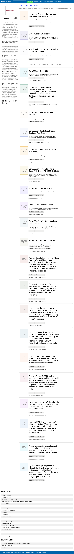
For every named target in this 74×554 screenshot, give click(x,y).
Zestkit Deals (4, 531)
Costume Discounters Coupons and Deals (37, 80)
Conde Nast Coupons (6, 529)
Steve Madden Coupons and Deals (36, 214)
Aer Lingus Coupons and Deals (35, 483)
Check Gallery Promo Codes (8, 508)
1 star (5, 22)
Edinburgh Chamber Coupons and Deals (37, 439)
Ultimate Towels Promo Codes (8, 525)
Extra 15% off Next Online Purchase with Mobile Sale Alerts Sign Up (16, 543)
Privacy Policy (24, 552)
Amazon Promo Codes (6, 516)
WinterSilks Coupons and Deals (35, 197)
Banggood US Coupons (7, 503)
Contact (19, 552)
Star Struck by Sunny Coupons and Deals (37, 349)
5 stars (15, 22)
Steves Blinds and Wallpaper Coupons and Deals (39, 142)
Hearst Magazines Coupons (7, 521)
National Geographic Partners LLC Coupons (11, 527)
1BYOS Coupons (5, 518)
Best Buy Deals (5, 514)
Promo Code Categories (48, 1)
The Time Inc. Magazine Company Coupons (11, 536)
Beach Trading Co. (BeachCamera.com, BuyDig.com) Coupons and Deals (43, 105)
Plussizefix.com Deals (6, 497)
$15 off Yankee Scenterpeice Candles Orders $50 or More (14, 547)
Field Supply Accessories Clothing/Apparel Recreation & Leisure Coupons (17, 501)
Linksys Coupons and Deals (34, 181)
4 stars (12, 22)
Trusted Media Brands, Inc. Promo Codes (10, 534)
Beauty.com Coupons (6, 495)
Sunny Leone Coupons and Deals (35, 395)
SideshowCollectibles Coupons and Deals (37, 277)
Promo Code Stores (38, 1)
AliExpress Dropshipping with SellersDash (38, 552)
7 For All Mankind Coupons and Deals (36, 124)
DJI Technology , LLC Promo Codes (9, 499)
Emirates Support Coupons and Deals (36, 458)
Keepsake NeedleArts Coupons (8, 510)
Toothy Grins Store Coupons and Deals (37, 251)
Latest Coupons (58, 1)
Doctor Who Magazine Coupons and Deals (37, 369)
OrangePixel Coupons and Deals (35, 325)
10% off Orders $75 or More (7, 545)
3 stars (10, 22)
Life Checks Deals (5, 505)
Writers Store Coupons (6, 512)
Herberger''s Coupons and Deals (35, 162)
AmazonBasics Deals (6, 523)
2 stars (7, 22)
